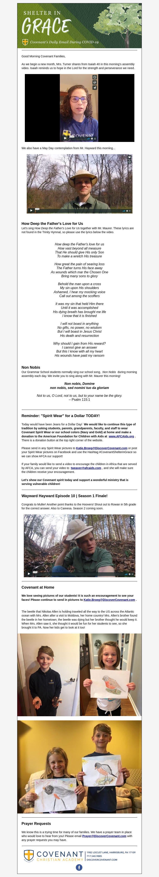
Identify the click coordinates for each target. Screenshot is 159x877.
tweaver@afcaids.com (86, 468)
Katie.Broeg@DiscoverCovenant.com (102, 448)
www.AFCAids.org (121, 436)
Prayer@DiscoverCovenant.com (104, 836)
